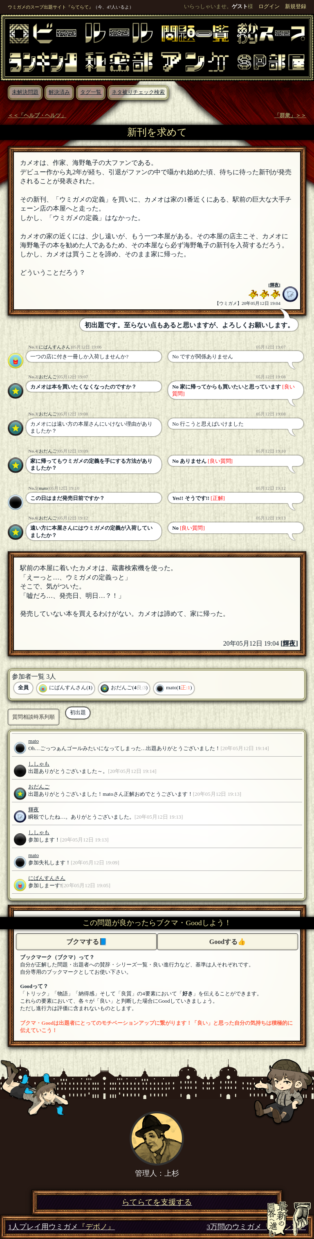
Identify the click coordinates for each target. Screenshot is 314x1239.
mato (43, 488)
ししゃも (38, 764)
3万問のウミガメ (256, 1227)
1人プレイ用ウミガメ (61, 1227)
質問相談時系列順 (33, 717)
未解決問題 (25, 92)
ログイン (269, 6)
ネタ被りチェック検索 (138, 92)
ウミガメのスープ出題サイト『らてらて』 (50, 6)
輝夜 (274, 284)
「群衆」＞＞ (290, 115)
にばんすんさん (54, 346)
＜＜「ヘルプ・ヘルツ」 (37, 115)
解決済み (59, 92)
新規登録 (295, 6)
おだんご (48, 376)
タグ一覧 (90, 92)
